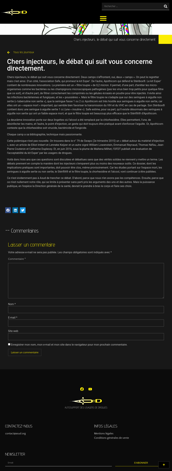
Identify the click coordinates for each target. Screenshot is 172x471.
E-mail (12, 317)
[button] (103, 18)
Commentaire (17, 259)
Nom (12, 304)
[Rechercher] (165, 6)
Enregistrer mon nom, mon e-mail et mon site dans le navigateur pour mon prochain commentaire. (69, 344)
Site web (13, 331)
